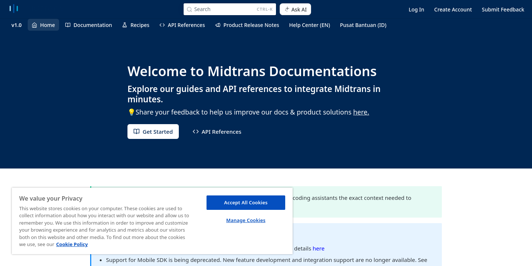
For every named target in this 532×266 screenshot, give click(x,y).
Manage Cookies (245, 220)
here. (361, 112)
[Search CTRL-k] (230, 9)
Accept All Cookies (246, 202)
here (318, 248)
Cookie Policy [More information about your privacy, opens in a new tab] (72, 244)
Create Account (453, 9)
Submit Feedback (503, 9)
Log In (416, 9)
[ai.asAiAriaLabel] (295, 9)
